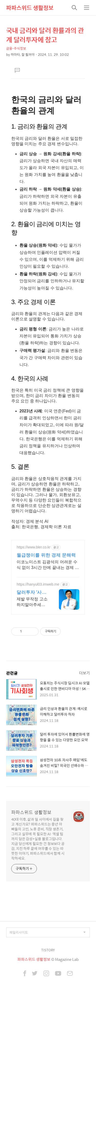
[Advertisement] (48, 121)
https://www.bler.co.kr (33, 675)
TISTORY (48, 1078)
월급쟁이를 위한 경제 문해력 (46, 683)
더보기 (84, 801)
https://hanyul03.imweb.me (38, 712)
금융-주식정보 (16, 48)
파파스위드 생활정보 (30, 7)
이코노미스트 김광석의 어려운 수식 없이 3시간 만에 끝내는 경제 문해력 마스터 (48, 693)
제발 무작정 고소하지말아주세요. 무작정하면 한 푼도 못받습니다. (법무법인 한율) (32, 730)
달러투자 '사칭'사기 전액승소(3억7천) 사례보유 (31, 720)
